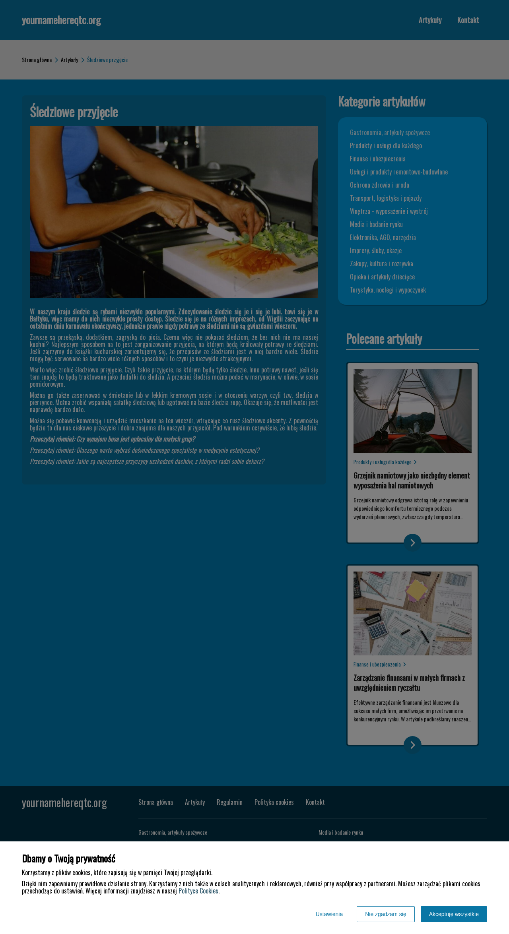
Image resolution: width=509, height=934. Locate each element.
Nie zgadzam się (385, 914)
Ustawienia (329, 914)
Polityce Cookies (198, 890)
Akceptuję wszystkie (454, 914)
